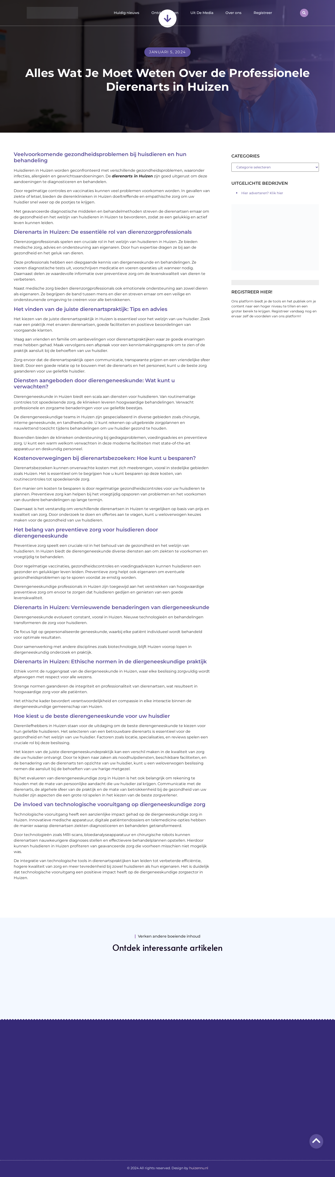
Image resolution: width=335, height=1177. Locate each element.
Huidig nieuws (126, 12)
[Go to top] (316, 1140)
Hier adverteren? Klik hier (262, 193)
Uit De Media (201, 12)
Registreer (263, 12)
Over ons (233, 12)
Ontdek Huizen (164, 12)
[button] (304, 13)
